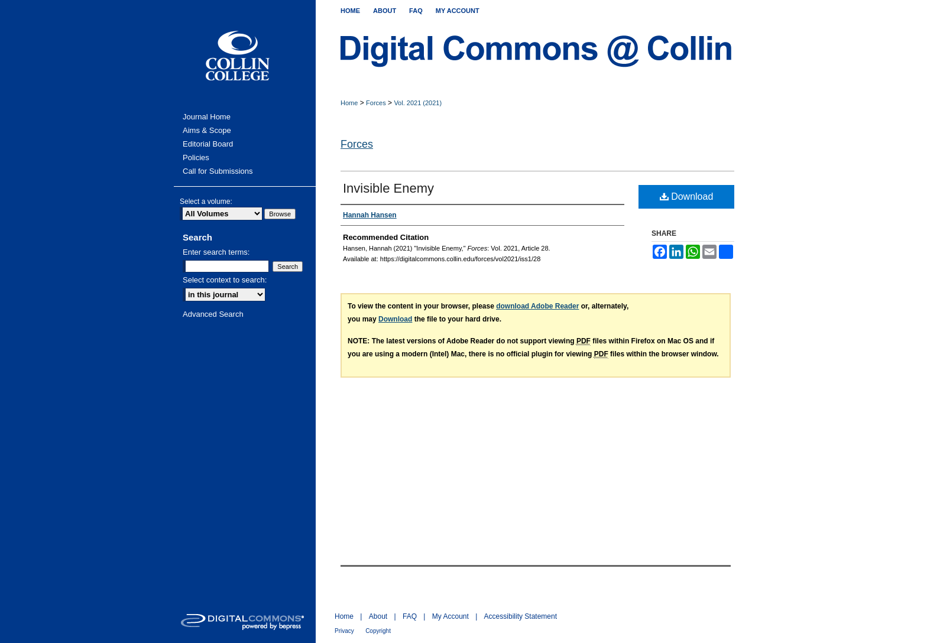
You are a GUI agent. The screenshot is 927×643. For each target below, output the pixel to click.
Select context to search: (225, 279)
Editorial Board (208, 143)
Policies (196, 157)
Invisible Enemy (388, 188)
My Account (450, 616)
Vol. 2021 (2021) (418, 102)
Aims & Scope (207, 130)
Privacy (344, 631)
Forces (376, 102)
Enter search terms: (216, 252)
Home (349, 102)
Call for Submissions (218, 171)
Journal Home (207, 116)
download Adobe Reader (537, 306)
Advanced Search (213, 314)
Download (687, 196)
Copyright (378, 631)
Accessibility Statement (520, 616)
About (378, 616)
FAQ (410, 616)
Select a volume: (206, 201)
